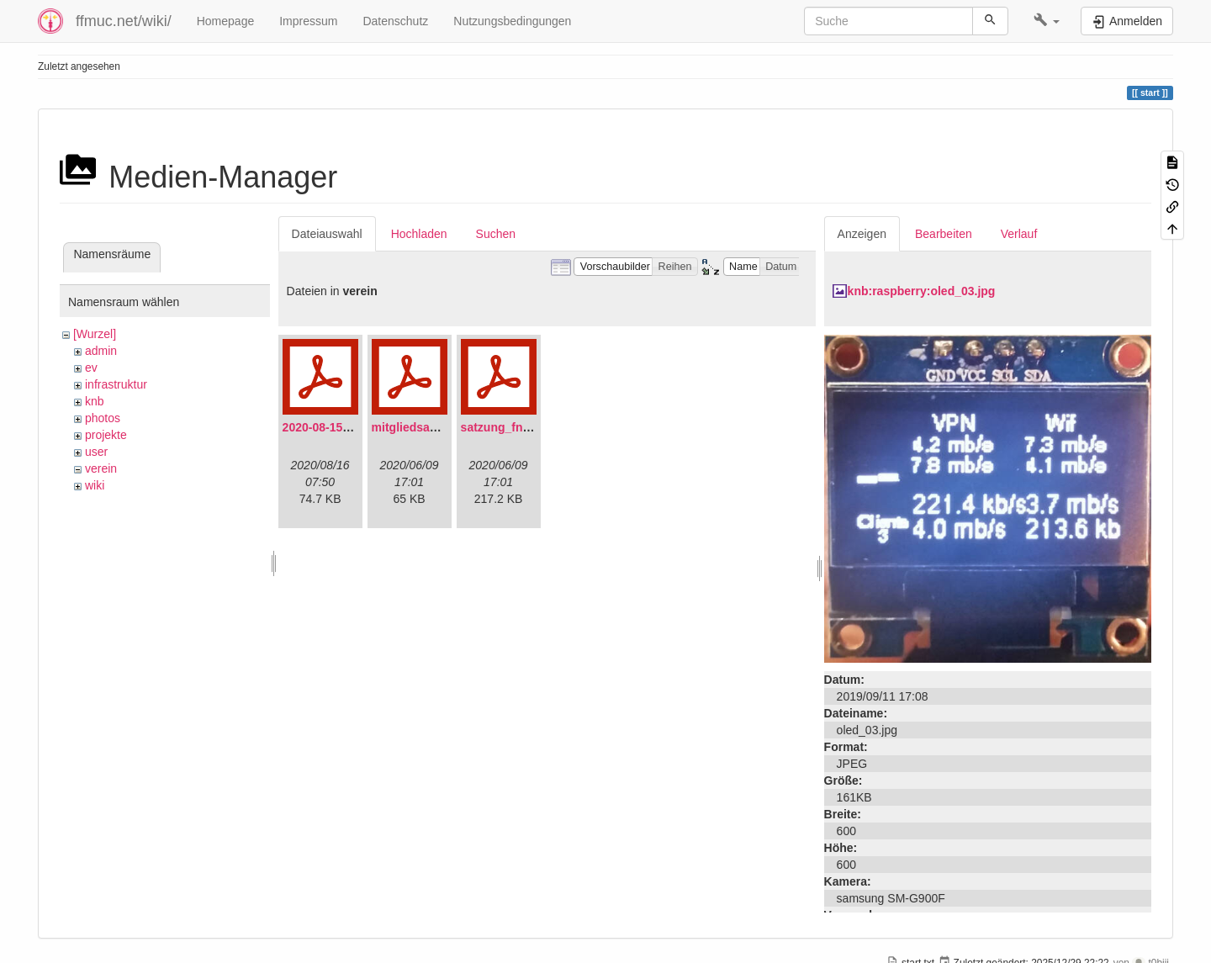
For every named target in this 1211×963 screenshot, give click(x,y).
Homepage (226, 21)
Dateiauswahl (327, 234)
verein (101, 468)
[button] (1046, 21)
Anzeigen (862, 234)
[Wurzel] (94, 334)
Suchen (496, 234)
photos (102, 418)
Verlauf (1019, 234)
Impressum (308, 21)
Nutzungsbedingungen (512, 21)
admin (101, 350)
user (96, 451)
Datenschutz (395, 21)
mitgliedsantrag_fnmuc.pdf (447, 427)
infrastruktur (116, 384)
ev (91, 367)
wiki (94, 485)
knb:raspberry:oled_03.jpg (922, 291)
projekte (106, 435)
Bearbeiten (943, 234)
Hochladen (419, 234)
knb (94, 401)
